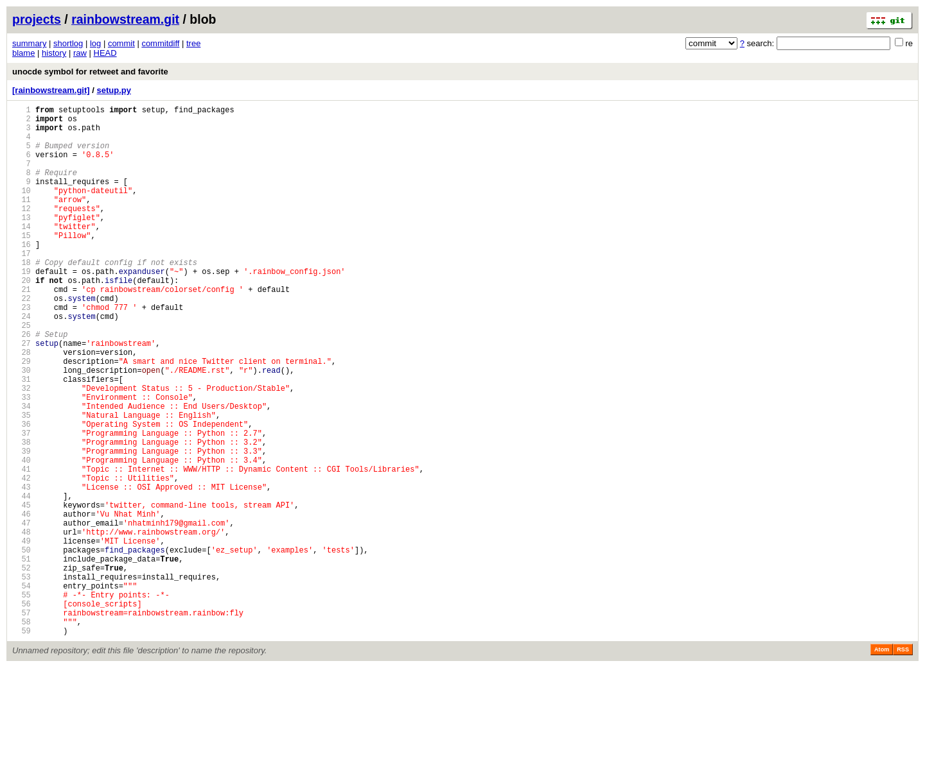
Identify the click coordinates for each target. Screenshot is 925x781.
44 (21, 580)
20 (21, 318)
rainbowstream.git (125, 19)
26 (21, 384)
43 (21, 569)
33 (21, 460)
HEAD (105, 53)
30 (21, 427)
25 (21, 373)
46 (21, 602)
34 (21, 471)
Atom (881, 763)
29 (21, 416)
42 (21, 558)
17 (21, 285)
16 (21, 275)
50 (21, 645)
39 (21, 525)
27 (21, 395)
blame (23, 53)
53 (21, 678)
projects (36, 19)
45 (21, 591)
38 (21, 515)
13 (21, 242)
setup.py (113, 90)
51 (21, 656)
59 (21, 744)
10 (21, 209)
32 (21, 449)
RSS (903, 763)
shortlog (68, 43)
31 (21, 438)
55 (21, 700)
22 (21, 340)
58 (21, 733)
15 (21, 264)
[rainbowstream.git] (51, 90)
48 (21, 624)
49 (21, 635)
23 (21, 351)
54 (21, 689)
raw (80, 53)
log (95, 43)
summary (29, 43)
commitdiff (160, 43)
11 (21, 220)
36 (21, 493)
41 (21, 547)
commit (121, 43)
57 (21, 722)
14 (21, 253)
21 (21, 329)
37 (21, 504)
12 (21, 231)
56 (21, 711)
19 (21, 307)
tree (193, 43)
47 (21, 613)
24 (21, 362)
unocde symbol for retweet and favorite (90, 71)
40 (21, 536)
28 (21, 405)
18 (21, 296)
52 (21, 667)
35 (21, 482)
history (54, 53)
